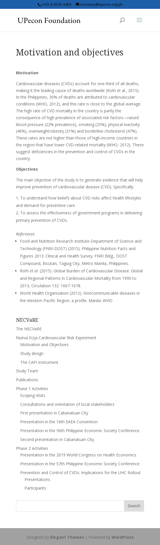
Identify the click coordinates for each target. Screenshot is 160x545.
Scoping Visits (32, 395)
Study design (32, 353)
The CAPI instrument (39, 362)
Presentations (37, 479)
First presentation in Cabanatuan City (54, 413)
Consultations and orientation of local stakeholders (67, 404)
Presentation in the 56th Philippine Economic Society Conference (80, 430)
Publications (27, 379)
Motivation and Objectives (44, 344)
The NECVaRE (29, 329)
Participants (35, 488)
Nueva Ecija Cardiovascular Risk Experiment (56, 337)
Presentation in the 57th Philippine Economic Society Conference (80, 463)
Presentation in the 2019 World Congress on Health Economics (78, 455)
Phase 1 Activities (32, 388)
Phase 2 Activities (32, 448)
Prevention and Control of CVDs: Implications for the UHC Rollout (80, 472)
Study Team (27, 371)
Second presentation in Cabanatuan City (57, 439)
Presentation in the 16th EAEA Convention (59, 421)
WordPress (123, 537)
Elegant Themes (67, 537)
